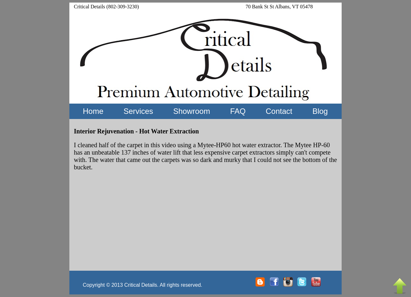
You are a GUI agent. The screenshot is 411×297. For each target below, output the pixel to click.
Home (93, 111)
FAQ (238, 111)
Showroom (191, 111)
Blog (320, 111)
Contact (279, 111)
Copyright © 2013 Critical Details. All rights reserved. (142, 285)
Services (138, 111)
